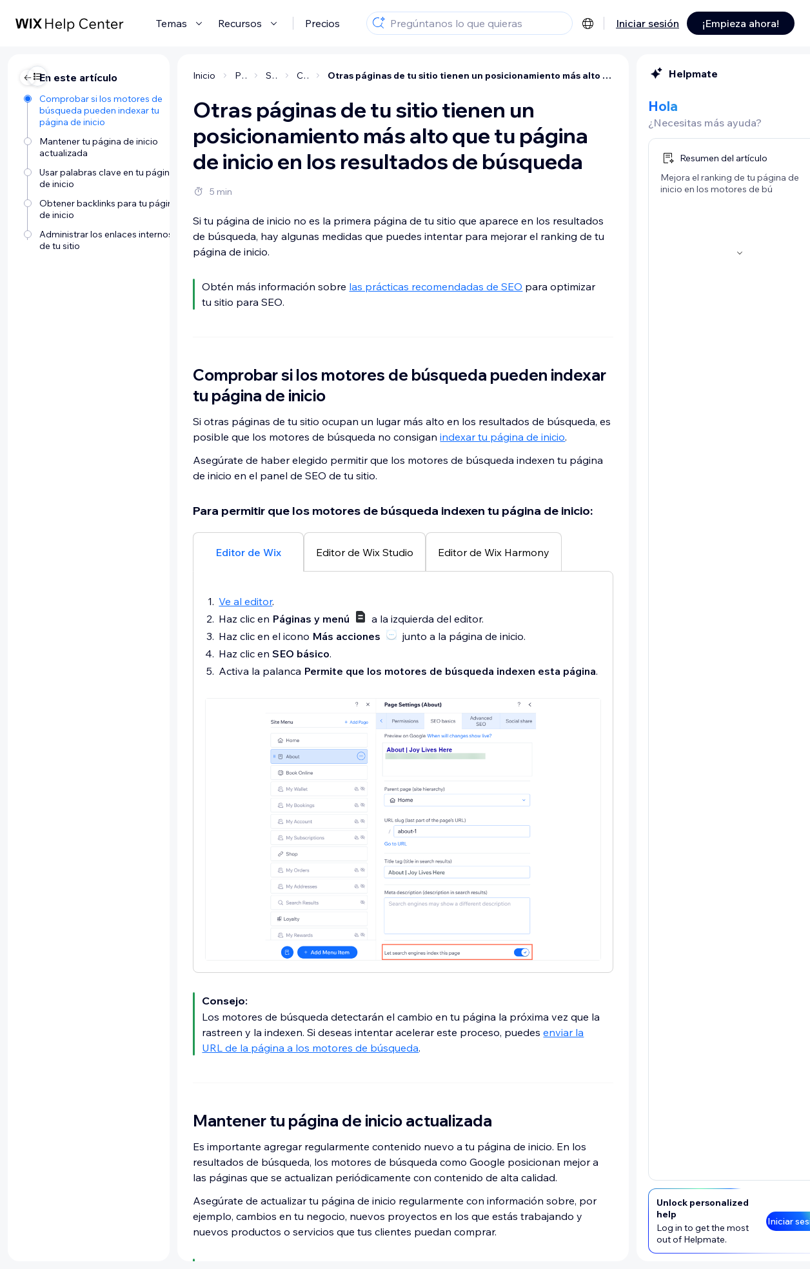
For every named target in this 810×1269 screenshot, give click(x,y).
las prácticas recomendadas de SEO (330, 286)
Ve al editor (140, 601)
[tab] (143, 551)
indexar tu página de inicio (397, 436)
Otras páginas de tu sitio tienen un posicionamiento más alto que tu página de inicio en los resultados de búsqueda (365, 75)
